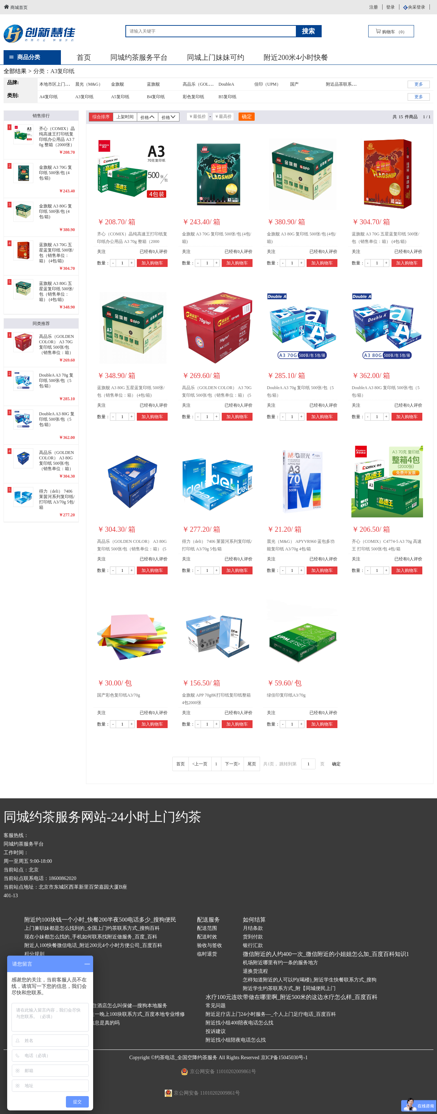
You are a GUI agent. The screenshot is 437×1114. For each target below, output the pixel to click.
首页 (84, 57)
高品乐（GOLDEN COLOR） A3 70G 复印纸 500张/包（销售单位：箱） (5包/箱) (216, 392)
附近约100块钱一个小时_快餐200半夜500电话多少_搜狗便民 (100, 920)
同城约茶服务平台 (139, 57)
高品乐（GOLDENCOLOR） (209, 84)
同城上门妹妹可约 (215, 57)
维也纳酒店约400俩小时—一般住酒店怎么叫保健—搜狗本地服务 (95, 1005)
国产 (294, 84)
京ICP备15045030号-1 (284, 1057)
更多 (418, 84)
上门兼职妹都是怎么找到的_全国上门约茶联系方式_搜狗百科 (92, 928)
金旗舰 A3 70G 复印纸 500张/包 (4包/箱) (216, 237)
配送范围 (207, 928)
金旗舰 (117, 84)
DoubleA (226, 84)
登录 (390, 7)
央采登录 (416, 7)
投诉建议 (216, 1031)
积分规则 (34, 954)
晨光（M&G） (89, 84)
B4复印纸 (156, 96)
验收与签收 (209, 945)
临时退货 (207, 954)
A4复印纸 (48, 96)
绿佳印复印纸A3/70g (286, 695)
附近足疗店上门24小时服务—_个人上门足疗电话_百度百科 (271, 1014)
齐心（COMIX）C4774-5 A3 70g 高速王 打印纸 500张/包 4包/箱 (387, 545)
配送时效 (207, 937)
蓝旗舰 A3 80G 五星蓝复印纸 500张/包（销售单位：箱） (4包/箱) (131, 391)
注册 (373, 7)
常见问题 (216, 1005)
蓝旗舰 (153, 84)
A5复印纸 (120, 96)
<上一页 (200, 763)
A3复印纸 (84, 96)
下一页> (232, 763)
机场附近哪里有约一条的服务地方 (280, 962)
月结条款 (253, 928)
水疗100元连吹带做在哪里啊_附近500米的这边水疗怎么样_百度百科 (292, 997)
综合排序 (101, 116)
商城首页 (16, 7)
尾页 (252, 763)
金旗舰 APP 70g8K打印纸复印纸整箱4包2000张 (216, 699)
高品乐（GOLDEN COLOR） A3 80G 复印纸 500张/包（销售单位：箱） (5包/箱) (132, 546)
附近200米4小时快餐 (296, 57)
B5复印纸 (227, 96)
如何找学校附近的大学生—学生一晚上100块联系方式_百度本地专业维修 (104, 1014)
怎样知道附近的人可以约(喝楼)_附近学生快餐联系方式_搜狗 (309, 979)
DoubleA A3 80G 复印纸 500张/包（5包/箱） (385, 391)
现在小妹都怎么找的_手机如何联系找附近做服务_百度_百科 (90, 937)
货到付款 (253, 937)
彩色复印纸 (193, 96)
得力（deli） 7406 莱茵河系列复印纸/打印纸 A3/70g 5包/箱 (217, 545)
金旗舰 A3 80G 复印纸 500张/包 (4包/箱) (301, 237)
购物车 (391, 31)
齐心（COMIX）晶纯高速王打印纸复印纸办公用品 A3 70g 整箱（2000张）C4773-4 (132, 239)
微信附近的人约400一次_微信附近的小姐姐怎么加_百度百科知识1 (326, 954)
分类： (54, 71)
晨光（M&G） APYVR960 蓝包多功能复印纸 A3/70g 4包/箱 (301, 545)
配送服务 (208, 920)
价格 (147, 117)
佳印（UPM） (267, 84)
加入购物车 (152, 263)
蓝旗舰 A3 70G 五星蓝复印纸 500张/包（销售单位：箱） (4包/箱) (385, 237)
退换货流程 (255, 971)
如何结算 (254, 920)
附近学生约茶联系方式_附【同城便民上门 (289, 988)
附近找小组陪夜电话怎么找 (236, 1040)
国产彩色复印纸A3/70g (118, 695)
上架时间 (125, 116)
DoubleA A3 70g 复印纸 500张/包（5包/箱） (300, 391)
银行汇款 (253, 945)
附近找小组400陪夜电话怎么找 (239, 1022)
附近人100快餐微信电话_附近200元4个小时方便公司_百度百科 (93, 945)
